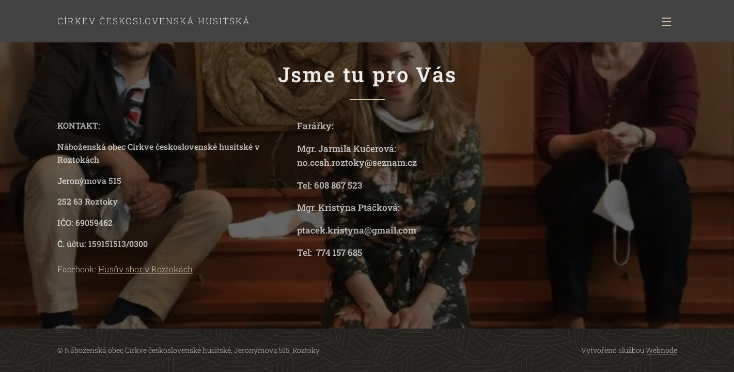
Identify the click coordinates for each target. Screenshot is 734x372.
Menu (666, 21)
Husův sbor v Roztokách (145, 269)
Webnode (661, 350)
